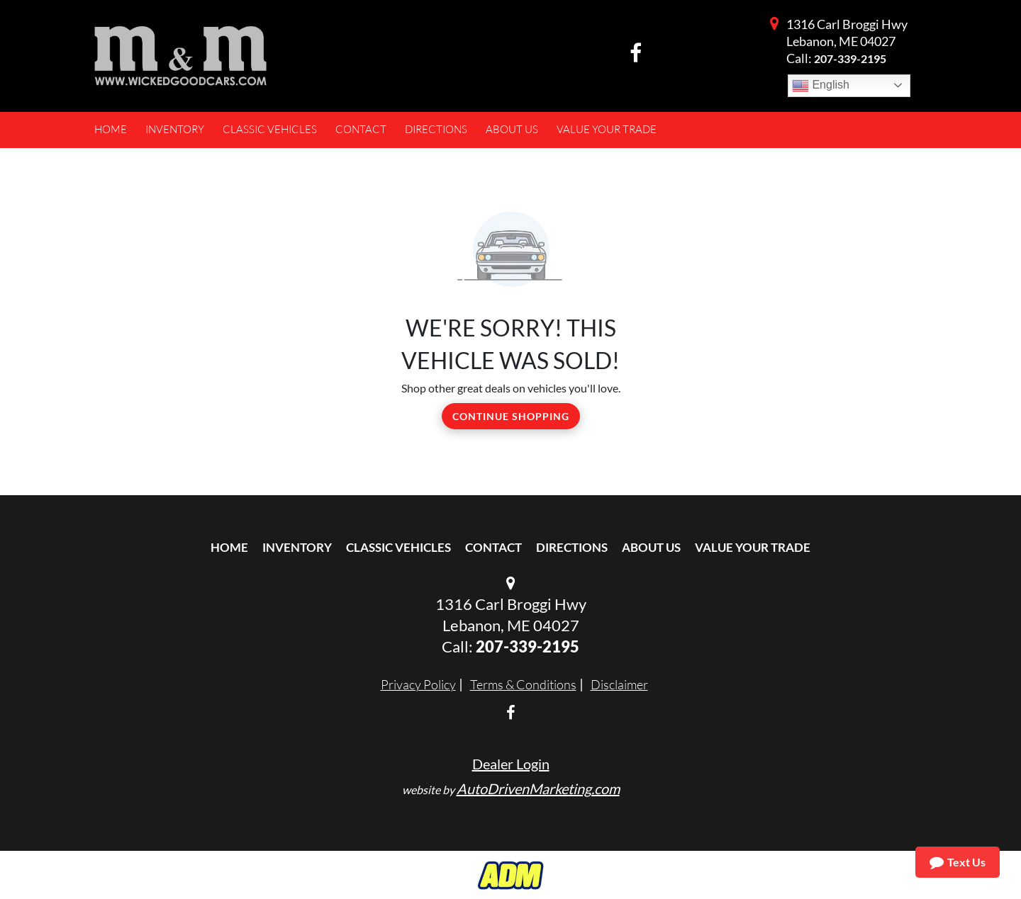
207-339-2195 (850, 58)
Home (229, 547)
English (820, 85)
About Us (651, 547)
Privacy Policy (418, 684)
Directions (572, 547)
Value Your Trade (752, 547)
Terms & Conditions (523, 684)
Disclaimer (619, 684)
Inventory (297, 547)
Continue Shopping (510, 416)
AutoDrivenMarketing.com (538, 788)
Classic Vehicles (398, 547)
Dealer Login (510, 763)
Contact (493, 547)
